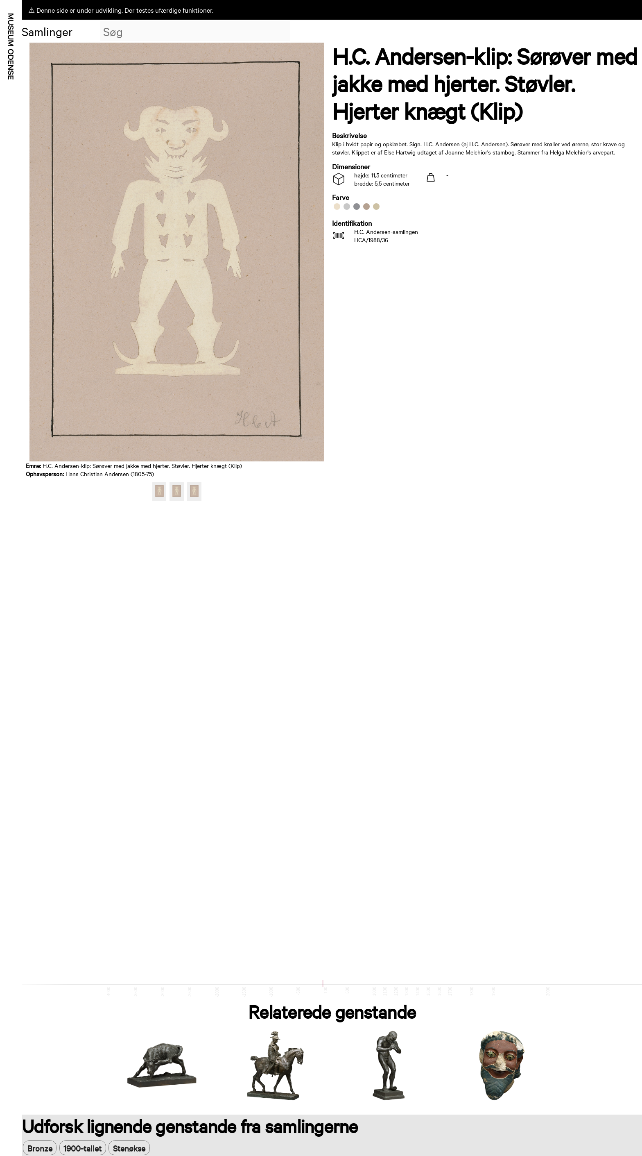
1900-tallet (82, 1148)
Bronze (39, 1148)
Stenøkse (129, 1148)
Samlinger (47, 31)
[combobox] (195, 31)
